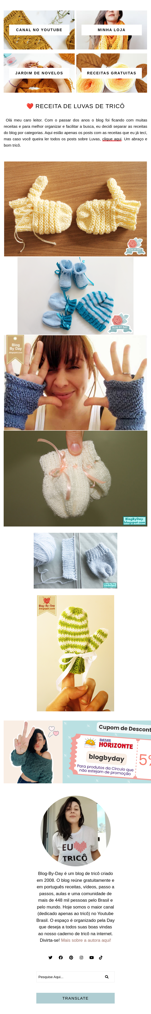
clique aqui (111, 139)
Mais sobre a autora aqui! (86, 940)
